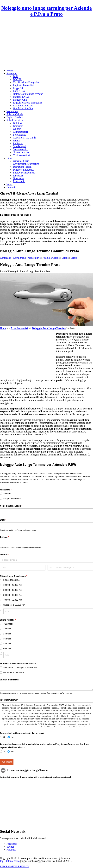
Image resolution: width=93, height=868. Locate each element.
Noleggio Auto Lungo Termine (49, 328)
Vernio (73, 257)
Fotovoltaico (19, 134)
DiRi (15, 76)
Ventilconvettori (21, 155)
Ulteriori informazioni (9, 679)
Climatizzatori (20, 131)
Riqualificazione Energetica (27, 102)
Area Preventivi (19, 328)
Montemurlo (34, 257)
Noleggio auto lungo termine (28, 93)
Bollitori (17, 123)
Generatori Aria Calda (24, 137)
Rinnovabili (19, 181)
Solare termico (20, 149)
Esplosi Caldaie (14, 117)
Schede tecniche (14, 120)
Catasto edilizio (21, 161)
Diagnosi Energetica (23, 169)
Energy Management (24, 172)
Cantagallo (5, 257)
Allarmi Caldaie (14, 114)
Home (9, 70)
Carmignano (19, 257)
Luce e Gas (19, 91)
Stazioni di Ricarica (23, 105)
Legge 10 (18, 88)
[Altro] (48, 611)
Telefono (8, 537)
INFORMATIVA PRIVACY (14, 866)
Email (7, 519)
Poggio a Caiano (51, 257)
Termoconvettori (21, 152)
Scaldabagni (19, 146)
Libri (9, 158)
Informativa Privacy (9, 699)
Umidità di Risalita (23, 108)
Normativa (18, 178)
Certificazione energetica (26, 163)
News (9, 184)
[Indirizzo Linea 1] (46, 560)
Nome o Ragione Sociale (15, 505)
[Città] (22, 567)
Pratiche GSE (20, 99)
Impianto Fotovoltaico (24, 85)
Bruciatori (18, 126)
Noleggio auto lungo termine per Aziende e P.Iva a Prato (46, 11)
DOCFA (17, 79)
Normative (12, 111)
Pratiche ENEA (21, 96)
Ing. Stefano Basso (9, 861)
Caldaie (17, 128)
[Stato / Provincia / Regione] (70, 567)
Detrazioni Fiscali (22, 166)
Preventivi (11, 73)
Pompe (16, 140)
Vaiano (65, 257)
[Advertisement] (46, 43)
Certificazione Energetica (26, 82)
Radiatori (18, 143)
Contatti (10, 187)
